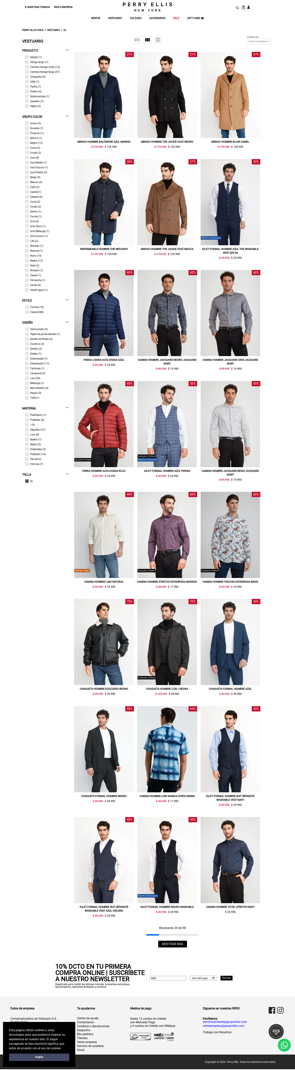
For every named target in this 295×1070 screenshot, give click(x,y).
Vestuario (53, 30)
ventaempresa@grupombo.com (224, 1026)
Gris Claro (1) (35, 226)
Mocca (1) (33, 138)
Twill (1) (32, 397)
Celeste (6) (34, 197)
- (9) (30, 424)
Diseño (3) (33, 348)
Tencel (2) (33, 459)
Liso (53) (32, 378)
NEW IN (95, 18)
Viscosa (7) (34, 464)
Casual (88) (34, 312)
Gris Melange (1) (37, 231)
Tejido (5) (33, 106)
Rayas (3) (33, 393)
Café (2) (32, 187)
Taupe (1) (33, 275)
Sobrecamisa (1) (37, 96)
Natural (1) (34, 250)
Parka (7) (33, 86)
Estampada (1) (36, 358)
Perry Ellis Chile (32, 30)
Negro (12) (34, 143)
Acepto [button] (39, 1057)
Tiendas (82, 1039)
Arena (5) (33, 123)
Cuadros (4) (34, 344)
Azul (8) (32, 157)
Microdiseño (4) (36, 388)
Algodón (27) (35, 429)
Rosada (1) (34, 128)
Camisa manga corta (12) (42, 67)
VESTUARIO (115, 18)
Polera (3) (33, 91)
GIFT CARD (195, 18)
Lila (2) (31, 241)
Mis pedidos (85, 1035)
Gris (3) (32, 221)
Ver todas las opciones (45, 481)
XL (64, 30)
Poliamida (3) (35, 449)
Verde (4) (33, 285)
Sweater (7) (34, 101)
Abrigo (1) (33, 57)
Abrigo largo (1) (36, 62)
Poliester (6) (34, 420)
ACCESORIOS (157, 18)
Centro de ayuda (88, 1019)
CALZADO (135, 18)
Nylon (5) (33, 444)
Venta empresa (87, 1043)
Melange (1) (34, 383)
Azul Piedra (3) (36, 172)
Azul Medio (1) (36, 162)
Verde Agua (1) (36, 290)
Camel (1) (33, 192)
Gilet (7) (32, 81)
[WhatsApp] (284, 1045)
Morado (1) (34, 246)
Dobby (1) (33, 353)
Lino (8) (32, 434)
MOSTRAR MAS (172, 945)
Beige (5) (32, 177)
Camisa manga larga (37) (42, 72)
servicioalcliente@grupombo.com (225, 1022)
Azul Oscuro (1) (36, 167)
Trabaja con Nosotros (217, 1033)
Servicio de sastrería (90, 1047)
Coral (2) (32, 147)
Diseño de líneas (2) (39, 339)
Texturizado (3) (36, 329)
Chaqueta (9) (35, 76)
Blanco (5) (33, 182)
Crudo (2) (33, 152)
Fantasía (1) (34, 368)
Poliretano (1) (35, 415)
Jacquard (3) (35, 373)
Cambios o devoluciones (93, 1027)
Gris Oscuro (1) (36, 236)
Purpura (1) (34, 133)
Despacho (83, 1031)
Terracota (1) (35, 280)
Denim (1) (33, 211)
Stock (80, 1050)
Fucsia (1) (33, 216)
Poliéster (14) (35, 454)
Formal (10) (34, 307)
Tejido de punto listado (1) (42, 334)
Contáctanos (85, 1023)
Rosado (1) (34, 270)
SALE (176, 18)
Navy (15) (33, 255)
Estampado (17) (37, 363)
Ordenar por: (253, 37)
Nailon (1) (33, 439)
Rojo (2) (32, 265)
